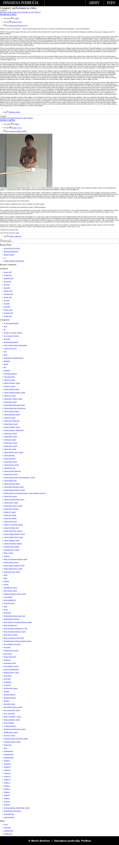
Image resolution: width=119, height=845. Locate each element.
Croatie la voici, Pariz (10, 348)
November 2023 (8, 313)
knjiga (5, 575)
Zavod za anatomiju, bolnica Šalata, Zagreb (16, 808)
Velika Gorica (8, 745)
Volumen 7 (7, 798)
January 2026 (8, 272)
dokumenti (7, 361)
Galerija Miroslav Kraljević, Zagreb (14, 490)
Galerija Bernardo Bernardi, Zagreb (14, 405)
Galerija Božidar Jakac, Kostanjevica (15, 408)
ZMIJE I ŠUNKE (9, 255)
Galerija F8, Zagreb (9, 417)
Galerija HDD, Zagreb (10, 436)
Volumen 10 (7, 764)
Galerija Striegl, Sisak (10, 521)
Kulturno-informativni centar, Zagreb (15, 594)
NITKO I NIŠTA (7, 120)
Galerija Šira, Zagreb (10, 515)
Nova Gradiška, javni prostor (12, 644)
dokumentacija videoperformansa (13, 358)
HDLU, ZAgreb (8, 553)
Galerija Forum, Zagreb (11, 424)
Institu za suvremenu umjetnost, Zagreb (15, 559)
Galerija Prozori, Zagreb (11, 502)
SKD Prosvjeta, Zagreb (10, 688)
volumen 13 (7, 773)
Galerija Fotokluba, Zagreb (12, 427)
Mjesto (6, 609)
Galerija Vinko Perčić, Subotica (13, 531)
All (1, 12)
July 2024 (7, 300)
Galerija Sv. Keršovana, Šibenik (13, 524)
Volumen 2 (37, 12)
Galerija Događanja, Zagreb (12, 414)
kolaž (5, 578)
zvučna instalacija (9, 817)
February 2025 (8, 291)
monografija (7, 613)
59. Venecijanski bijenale (11, 323)
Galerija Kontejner (9, 455)
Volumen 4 (7, 789)
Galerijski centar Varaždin (11, 546)
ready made (7, 679)
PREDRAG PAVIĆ (14, 112)
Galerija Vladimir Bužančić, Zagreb (14, 534)
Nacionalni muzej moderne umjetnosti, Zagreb (17, 641)
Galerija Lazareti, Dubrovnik (12, 471)
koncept (6, 584)
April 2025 (7, 288)
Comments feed (8, 830)
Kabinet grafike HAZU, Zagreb (13, 569)
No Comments (17, 25)
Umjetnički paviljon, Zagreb (12, 742)
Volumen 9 (7, 804)
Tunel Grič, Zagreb (9, 735)
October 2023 (8, 316)
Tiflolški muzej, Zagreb (11, 732)
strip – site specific (9, 713)
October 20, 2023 (16, 22)
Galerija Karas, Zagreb (10, 443)
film (5, 367)
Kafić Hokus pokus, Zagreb (12, 572)
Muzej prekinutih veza (10, 625)
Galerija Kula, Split (9, 468)
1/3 (5, 258)
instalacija (7, 556)
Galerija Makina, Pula (10, 480)
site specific (7, 685)
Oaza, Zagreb (8, 653)
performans (7, 660)
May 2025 (7, 284)
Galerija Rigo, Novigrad (11, 509)
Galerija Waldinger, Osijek (11, 540)
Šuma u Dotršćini (9, 723)
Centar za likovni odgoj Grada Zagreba (15, 345)
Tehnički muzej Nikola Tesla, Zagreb (15, 729)
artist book (7, 339)
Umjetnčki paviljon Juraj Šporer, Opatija (16, 738)
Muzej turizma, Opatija (10, 635)
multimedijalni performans (11, 619)
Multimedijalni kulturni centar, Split (14, 616)
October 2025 (8, 275)
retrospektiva (7, 682)
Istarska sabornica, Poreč (11, 562)
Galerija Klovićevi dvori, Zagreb (13, 452)
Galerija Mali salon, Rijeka (12, 484)
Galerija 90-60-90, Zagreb (11, 389)
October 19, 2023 (16, 128)
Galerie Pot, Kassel (9, 380)
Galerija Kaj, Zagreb (10, 439)
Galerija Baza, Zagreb (10, 402)
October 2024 (8, 297)
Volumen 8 (7, 801)
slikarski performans (10, 698)
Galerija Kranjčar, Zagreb (11, 465)
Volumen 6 (7, 795)
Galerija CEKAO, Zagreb (11, 411)
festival (6, 364)
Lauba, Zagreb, (8, 597)
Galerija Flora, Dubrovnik (11, 421)
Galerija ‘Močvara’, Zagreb (12, 383)
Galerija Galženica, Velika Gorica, (14, 430)
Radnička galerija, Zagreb (11, 672)
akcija (5, 326)
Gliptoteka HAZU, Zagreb (11, 550)
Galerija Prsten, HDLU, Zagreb (13, 506)
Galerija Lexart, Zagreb (11, 474)
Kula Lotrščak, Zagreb (10, 591)
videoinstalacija (8, 751)
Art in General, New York (11, 336)
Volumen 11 (7, 767)
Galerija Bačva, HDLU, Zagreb (13, 399)
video (5, 748)
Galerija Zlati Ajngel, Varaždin (13, 543)
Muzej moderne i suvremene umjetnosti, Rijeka (18, 622)
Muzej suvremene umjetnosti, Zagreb (15, 631)
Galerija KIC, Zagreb (10, 449)
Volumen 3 (7, 786)
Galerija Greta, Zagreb (10, 433)
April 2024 (7, 307)
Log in (6, 824)
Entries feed (7, 827)
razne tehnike (8, 675)
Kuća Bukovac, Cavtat (10, 587)
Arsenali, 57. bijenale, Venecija (13, 333)
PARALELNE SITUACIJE (12, 248)
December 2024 (8, 294)
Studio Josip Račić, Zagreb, (12, 720)
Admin (17, 18)
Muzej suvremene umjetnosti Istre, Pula (15, 628)
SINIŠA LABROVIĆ (15, 236)
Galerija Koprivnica (10, 458)
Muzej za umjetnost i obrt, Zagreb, (14, 638)
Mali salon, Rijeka (9, 603)
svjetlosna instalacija (10, 726)
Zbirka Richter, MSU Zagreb (12, 811)
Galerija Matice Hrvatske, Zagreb (14, 487)
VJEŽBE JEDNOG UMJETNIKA (14, 261)
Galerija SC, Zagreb (10, 512)
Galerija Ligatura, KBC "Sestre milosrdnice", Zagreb (19, 477)
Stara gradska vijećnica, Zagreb (13, 707)
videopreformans (9, 757)
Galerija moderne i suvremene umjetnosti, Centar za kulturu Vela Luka (25, 493)
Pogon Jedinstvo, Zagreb (11, 666)
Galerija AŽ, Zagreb (8, 118)
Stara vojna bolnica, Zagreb (12, 710)
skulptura (6, 691)
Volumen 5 (7, 792)
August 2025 (7, 281)
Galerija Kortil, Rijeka (10, 462)
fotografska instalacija (10, 373)
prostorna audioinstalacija (11, 669)
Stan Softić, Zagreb (9, 704)
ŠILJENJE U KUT (8, 14)
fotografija (7, 370)
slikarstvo (6, 701)
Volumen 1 (30, 118)
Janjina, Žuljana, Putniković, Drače (14, 565)
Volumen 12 (7, 770)
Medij (5, 606)
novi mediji (7, 647)
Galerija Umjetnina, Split (11, 528)
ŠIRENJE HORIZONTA (11, 251)
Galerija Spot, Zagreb (10, 518)
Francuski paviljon (9, 377)
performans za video (28, 12)
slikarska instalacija (9, 694)
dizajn (5, 355)
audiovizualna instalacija (11, 342)
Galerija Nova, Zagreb (10, 496)
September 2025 (8, 278)
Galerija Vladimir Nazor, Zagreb (12, 12)
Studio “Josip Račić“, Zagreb (12, 716)
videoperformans (9, 754)
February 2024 (8, 310)
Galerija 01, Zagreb (9, 386)
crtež (5, 351)
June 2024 (7, 303)
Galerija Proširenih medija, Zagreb (14, 499)
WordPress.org (8, 834)
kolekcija (6, 581)
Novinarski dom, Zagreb (11, 650)
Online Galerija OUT (10, 657)
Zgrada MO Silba (9, 814)
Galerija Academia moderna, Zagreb (14, 392)
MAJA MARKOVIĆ (10, 600)
